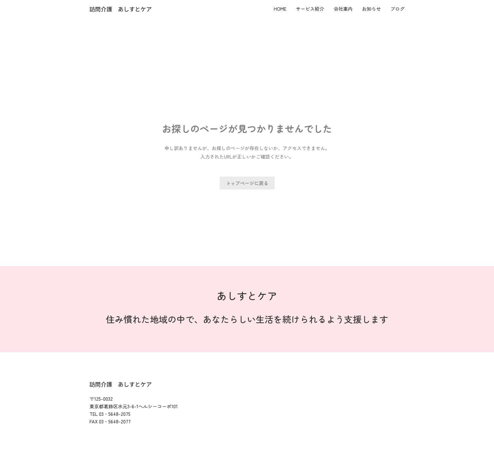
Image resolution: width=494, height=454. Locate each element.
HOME (280, 8)
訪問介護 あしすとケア (120, 9)
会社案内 (343, 8)
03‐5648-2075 (114, 413)
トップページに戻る (247, 183)
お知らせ (371, 8)
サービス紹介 (310, 8)
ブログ (397, 8)
